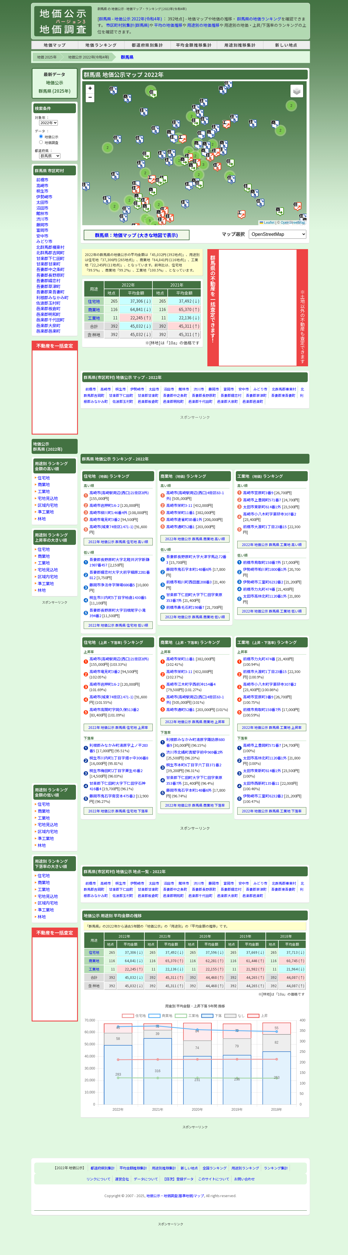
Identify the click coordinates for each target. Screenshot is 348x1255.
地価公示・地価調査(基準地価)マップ (175, 1195)
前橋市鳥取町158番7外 (262, 562)
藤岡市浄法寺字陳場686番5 (112, 584)
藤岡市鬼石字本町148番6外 (189, 569)
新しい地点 (286, 45)
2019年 (245, 936)
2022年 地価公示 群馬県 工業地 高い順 (272, 544)
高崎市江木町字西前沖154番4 (190, 684)
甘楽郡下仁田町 (121, 395)
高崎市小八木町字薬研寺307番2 (269, 514)
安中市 (243, 388)
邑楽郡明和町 (173, 401)
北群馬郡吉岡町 (50, 252)
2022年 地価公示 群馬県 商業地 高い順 (195, 538)
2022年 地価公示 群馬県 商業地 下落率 (195, 805)
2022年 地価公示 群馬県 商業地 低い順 (195, 616)
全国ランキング (214, 1168)
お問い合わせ (244, 1179)
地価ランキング (101, 45)
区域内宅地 (48, 505)
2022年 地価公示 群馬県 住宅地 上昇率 (118, 727)
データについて (146, 1179)
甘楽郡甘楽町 (148, 395)
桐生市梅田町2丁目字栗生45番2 (115, 770)
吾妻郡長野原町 (204, 395)
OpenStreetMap (293, 223)
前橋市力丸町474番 (259, 589)
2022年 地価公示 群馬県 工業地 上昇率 (272, 727)
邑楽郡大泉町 (227, 401)
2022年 (128, 285)
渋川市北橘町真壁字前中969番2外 (194, 752)
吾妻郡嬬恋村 (231, 395)
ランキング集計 (276, 1168)
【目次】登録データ (178, 1179)
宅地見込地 (48, 498)
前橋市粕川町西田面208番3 (189, 582)
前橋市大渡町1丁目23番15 (265, 526)
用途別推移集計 (240, 45)
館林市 (184, 388)
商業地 (94, 309)
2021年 (176, 285)
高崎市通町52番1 (180, 526)
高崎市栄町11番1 (180, 512)
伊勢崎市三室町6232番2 (263, 582)
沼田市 (169, 388)
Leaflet (267, 223)
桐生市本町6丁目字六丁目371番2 (193, 764)
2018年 (286, 936)
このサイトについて (213, 1179)
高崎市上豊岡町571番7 (262, 500)
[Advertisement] (195, 434)
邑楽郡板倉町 (148, 401)
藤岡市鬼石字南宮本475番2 (112, 796)
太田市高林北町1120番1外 (265, 596)
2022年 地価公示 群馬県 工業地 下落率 (272, 810)
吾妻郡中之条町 (175, 395)
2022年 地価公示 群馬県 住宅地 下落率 (118, 810)
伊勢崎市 (137, 388)
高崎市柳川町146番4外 (108, 512)
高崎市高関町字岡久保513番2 (114, 709)
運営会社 (122, 1179)
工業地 (94, 318)
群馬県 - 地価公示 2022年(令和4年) (130, 19)
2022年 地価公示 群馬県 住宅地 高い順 (118, 541)
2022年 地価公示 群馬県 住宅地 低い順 (118, 625)
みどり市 (260, 388)
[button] (153, 94)
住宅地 (94, 301)
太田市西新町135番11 (261, 783)
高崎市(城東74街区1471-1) (111, 526)
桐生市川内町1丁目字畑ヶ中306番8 (118, 758)
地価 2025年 (46, 57)
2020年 (205, 936)
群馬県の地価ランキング (259, 19)
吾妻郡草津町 (256, 395)
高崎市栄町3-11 (179, 505)
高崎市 (105, 388)
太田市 (154, 388)
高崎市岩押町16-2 (104, 505)
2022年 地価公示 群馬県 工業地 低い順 (272, 610)
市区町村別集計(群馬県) (127, 25)
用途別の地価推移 (203, 25)
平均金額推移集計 (194, 45)
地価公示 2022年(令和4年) (88, 57)
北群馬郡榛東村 (284, 388)
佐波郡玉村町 (122, 401)
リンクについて (98, 1179)
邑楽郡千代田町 (200, 401)
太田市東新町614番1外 (262, 506)
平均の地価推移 (168, 25)
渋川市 (199, 388)
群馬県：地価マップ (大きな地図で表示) (136, 235)
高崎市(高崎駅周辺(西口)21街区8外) (119, 492)
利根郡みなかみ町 (52, 297)
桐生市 (120, 388)
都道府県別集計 (147, 45)
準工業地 (46, 512)
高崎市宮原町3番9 (258, 492)
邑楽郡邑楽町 (252, 401)
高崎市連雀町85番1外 (184, 519)
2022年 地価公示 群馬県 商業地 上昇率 (195, 721)
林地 (42, 518)
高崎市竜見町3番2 (104, 519)
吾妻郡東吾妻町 (283, 395)
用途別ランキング (245, 1168)
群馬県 (127, 57)
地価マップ (55, 45)
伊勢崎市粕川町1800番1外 (265, 569)
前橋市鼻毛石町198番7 (185, 607)
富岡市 (228, 388)
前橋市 (90, 388)
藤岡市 (214, 388)
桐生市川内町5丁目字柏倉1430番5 (117, 597)
